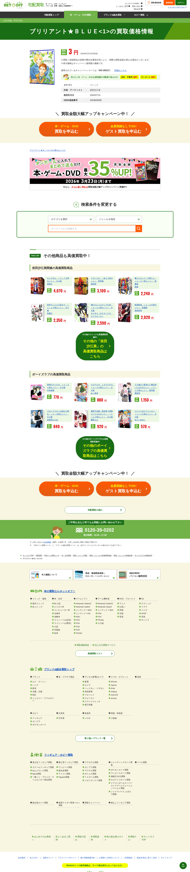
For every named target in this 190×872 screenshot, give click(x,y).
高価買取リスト (95, 628)
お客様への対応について (109, 832)
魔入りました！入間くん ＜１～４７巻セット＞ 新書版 (146, 281)
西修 (136, 287)
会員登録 (47, 517)
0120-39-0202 (99, 505)
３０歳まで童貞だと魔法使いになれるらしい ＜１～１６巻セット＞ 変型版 (146, 375)
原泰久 (50, 284)
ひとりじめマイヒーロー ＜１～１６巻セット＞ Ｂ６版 (146, 402)
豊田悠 (137, 381)
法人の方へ (34, 832)
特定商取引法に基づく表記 (95, 860)
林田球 (93, 284)
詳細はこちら (120, 70)
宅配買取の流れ (95, 485)
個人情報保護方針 (87, 832)
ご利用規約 (128, 832)
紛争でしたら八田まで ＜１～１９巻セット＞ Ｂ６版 (58, 307)
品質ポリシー (48, 832)
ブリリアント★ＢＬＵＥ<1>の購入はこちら (48, 150)
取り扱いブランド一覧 (95, 713)
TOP (179, 864)
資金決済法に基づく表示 (147, 832)
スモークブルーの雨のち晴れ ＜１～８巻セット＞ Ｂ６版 (58, 402)
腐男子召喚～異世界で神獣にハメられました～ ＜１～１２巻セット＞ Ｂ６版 (102, 402)
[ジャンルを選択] (119, 219)
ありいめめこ (140, 407)
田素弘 (50, 313)
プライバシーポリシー (67, 832)
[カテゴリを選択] (71, 219)
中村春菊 (50, 378)
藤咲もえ (94, 407)
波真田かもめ (52, 407)
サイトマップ (166, 832)
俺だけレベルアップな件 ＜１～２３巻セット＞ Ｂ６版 (102, 307)
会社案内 (21, 832)
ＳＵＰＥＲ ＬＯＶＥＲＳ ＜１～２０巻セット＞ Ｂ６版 (103, 375)
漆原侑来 (138, 310)
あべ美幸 (94, 381)
